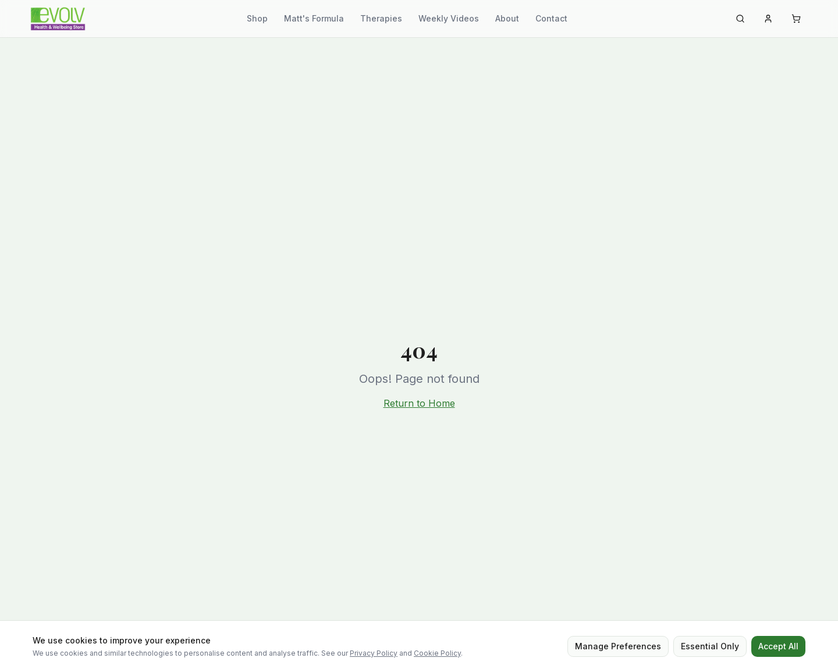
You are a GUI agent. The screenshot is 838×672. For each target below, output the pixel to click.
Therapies (381, 18)
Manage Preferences (618, 646)
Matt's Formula (314, 18)
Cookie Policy (437, 653)
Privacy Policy (373, 653)
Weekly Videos (448, 18)
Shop (257, 18)
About (507, 18)
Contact (551, 18)
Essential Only (710, 646)
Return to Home (419, 403)
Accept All (778, 646)
